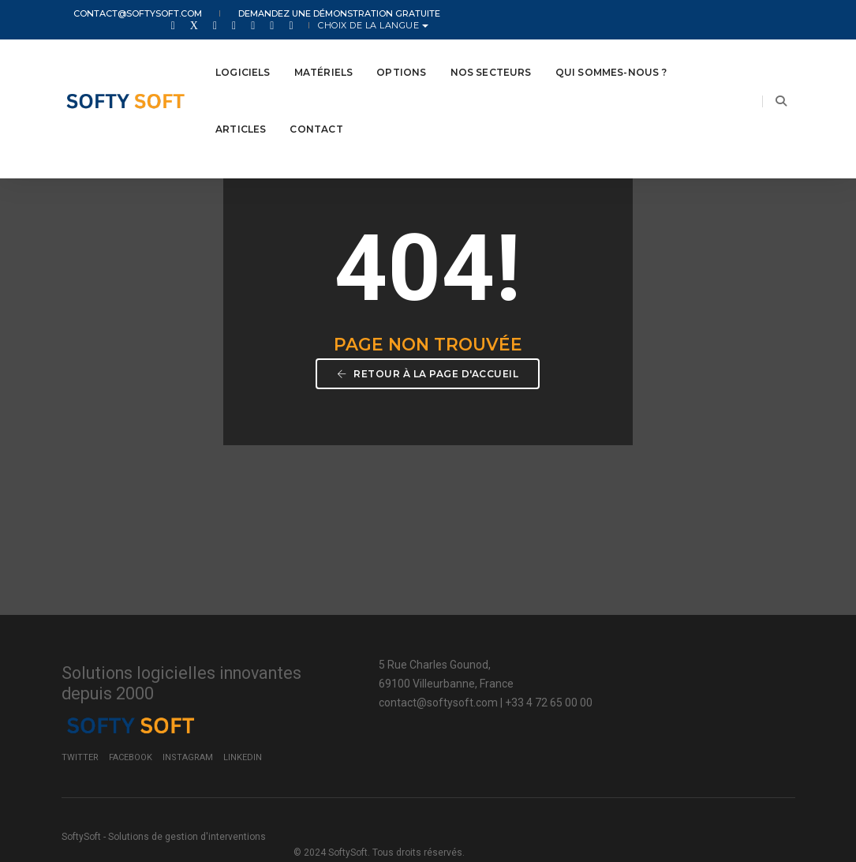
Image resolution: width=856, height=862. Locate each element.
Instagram (692, 727)
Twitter (584, 727)
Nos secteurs (491, 55)
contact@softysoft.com (126, 14)
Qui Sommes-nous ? (611, 55)
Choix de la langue (737, 14)
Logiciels (243, 55)
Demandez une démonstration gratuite (309, 14)
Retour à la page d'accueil (428, 392)
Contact (316, 112)
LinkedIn (746, 727)
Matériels (323, 55)
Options (401, 55)
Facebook (634, 727)
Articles (240, 112)
